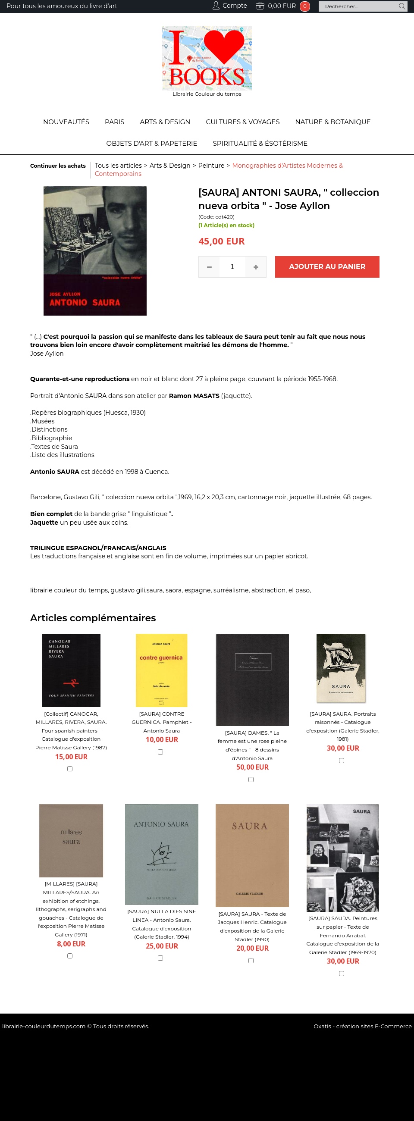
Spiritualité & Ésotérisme (260, 143)
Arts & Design (165, 122)
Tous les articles (118, 165)
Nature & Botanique (333, 122)
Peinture (211, 165)
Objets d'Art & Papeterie (152, 143)
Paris (114, 122)
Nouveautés (66, 122)
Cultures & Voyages (243, 122)
